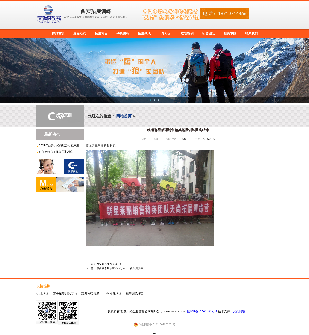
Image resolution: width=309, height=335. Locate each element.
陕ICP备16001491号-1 (202, 311)
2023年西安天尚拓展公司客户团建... (60, 145)
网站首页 (58, 33)
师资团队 (208, 33)
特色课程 (122, 33)
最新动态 (79, 33)
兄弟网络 (239, 311)
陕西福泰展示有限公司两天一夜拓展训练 (120, 268)
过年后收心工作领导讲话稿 (56, 151)
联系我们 (251, 33)
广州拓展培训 (112, 293)
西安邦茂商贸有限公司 (109, 264)
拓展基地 (144, 33)
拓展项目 (101, 33)
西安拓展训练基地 (65, 293)
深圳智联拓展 (90, 293)
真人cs (165, 33)
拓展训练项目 (135, 293)
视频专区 (230, 33)
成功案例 (187, 33)
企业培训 (42, 293)
